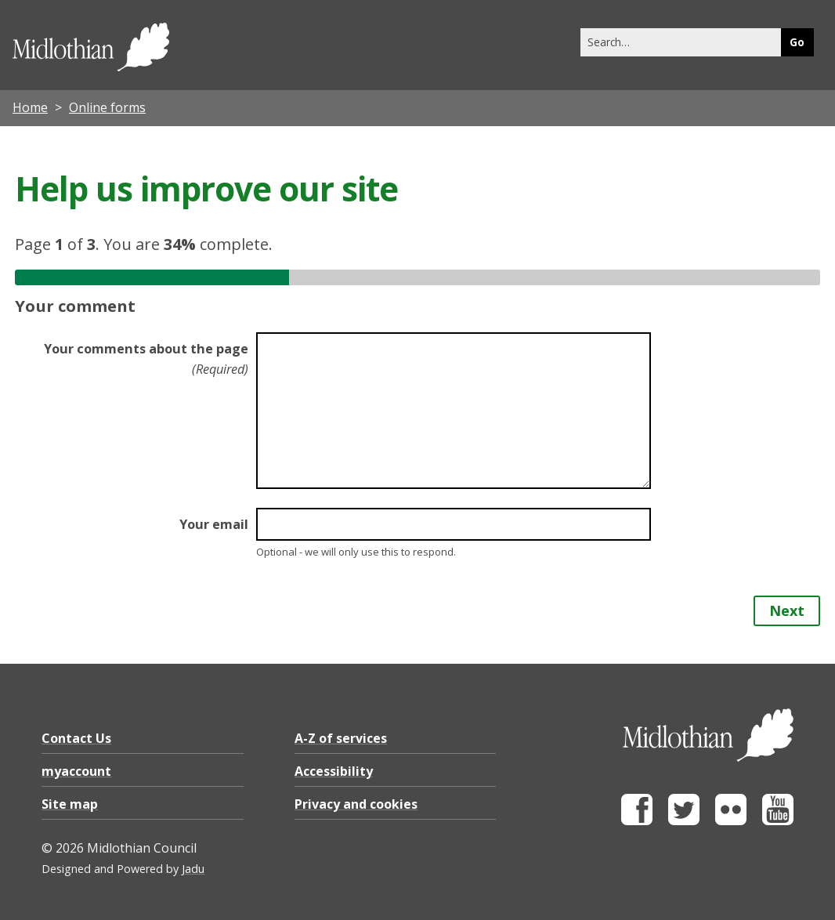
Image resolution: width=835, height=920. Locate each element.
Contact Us (76, 738)
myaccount (76, 771)
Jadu (193, 868)
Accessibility (334, 771)
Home (30, 107)
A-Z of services (341, 738)
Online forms (107, 107)
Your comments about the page (146, 359)
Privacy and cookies (356, 804)
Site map (70, 804)
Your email (213, 524)
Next (786, 610)
